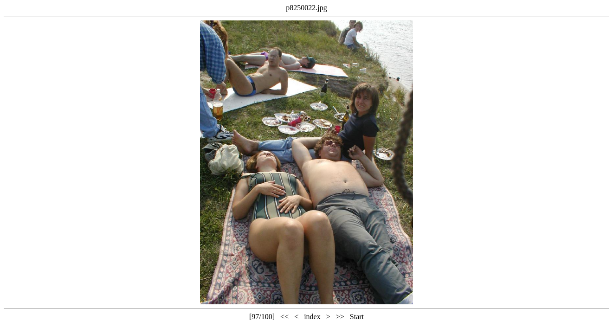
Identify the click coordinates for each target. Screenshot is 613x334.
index (312, 317)
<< (284, 317)
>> (340, 317)
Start (357, 317)
